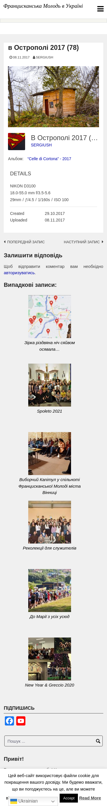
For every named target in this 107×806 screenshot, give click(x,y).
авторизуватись (19, 272)
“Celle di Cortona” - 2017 (49, 158)
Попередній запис (26, 242)
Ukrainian (24, 801)
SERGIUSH (44, 57)
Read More (90, 797)
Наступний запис (82, 242)
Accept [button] (68, 798)
